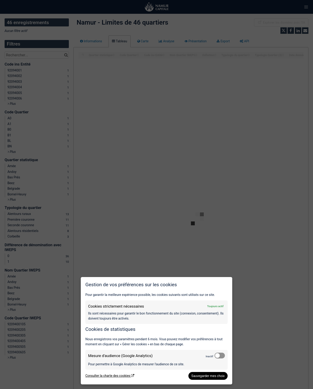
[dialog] (156, 330)
